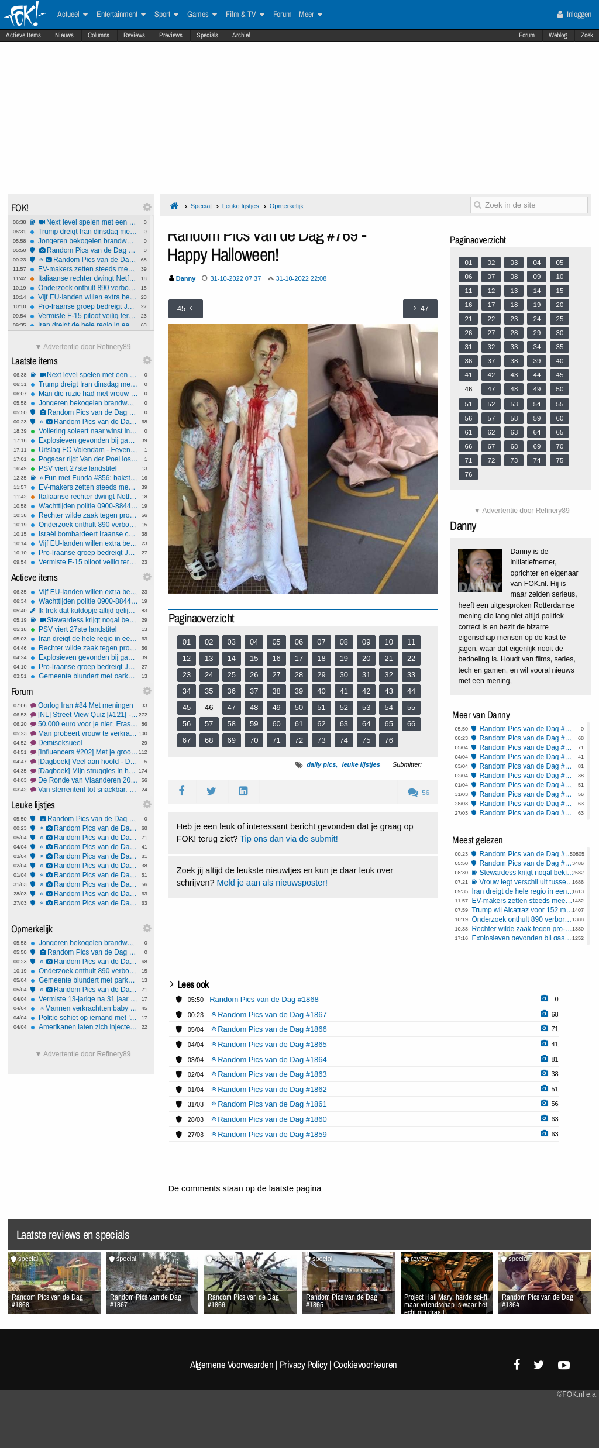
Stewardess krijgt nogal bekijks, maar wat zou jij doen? (84, 619)
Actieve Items (23, 35)
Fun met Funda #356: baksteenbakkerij (84, 477)
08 (344, 642)
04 (254, 642)
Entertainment (121, 14)
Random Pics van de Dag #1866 (84, 837)
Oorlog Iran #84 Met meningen (84, 705)
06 (299, 642)
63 (344, 723)
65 (388, 723)
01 (187, 642)
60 (276, 723)
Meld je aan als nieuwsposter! (272, 882)
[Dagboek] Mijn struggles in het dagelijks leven (84, 770)
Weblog (558, 35)
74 (344, 740)
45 (187, 707)
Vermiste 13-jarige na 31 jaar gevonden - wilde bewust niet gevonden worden (84, 998)
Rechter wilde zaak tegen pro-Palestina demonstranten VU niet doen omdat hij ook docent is (84, 515)
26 (254, 674)
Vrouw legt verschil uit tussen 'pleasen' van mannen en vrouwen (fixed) (526, 882)
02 (209, 642)
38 (276, 691)
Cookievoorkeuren (365, 1364)
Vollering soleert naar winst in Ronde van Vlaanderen (84, 431)
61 (299, 723)
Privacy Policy (304, 1364)
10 (388, 642)
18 (321, 658)
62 (321, 723)
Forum (527, 35)
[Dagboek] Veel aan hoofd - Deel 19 (84, 761)
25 (232, 674)
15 (254, 658)
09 (366, 642)
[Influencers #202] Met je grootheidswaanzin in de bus (84, 752)
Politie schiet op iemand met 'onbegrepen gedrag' (84, 1017)
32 (388, 674)
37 (254, 691)
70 (254, 740)
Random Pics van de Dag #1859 (84, 903)
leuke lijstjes (361, 764)
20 (366, 658)
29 (321, 674)
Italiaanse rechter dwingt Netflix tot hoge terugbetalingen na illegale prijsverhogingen (83, 278)
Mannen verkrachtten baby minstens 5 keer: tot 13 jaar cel (84, 1008)
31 (366, 674)
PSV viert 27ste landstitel (84, 468)
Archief (241, 35)
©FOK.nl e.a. (577, 1394)
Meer (310, 14)
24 (209, 674)
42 (366, 691)
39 (299, 691)
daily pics (321, 764)
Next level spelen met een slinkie (83, 222)
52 (344, 707)
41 (344, 691)
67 (187, 740)
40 (321, 691)
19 (344, 658)
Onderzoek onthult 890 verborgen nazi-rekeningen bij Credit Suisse (83, 287)
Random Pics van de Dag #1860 (84, 893)
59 (254, 723)
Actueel (72, 14)
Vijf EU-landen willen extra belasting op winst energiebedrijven (83, 297)
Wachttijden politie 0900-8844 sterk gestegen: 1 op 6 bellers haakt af (84, 505)
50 (299, 707)
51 (321, 707)
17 (299, 658)
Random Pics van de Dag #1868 (83, 250)
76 (388, 740)
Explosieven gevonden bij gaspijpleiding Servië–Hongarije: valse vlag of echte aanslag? (84, 440)
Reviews (134, 35)
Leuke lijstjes (240, 205)
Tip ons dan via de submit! (289, 838)
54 (388, 707)
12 (187, 658)
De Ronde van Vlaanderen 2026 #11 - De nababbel (84, 780)
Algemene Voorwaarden (231, 1364)
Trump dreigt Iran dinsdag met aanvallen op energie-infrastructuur (83, 231)
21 (388, 658)
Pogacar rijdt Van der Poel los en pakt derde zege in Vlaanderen (84, 459)
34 (187, 691)
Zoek (587, 35)
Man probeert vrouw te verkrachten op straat (84, 733)
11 (411, 642)
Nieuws (64, 35)
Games (202, 14)
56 (187, 723)
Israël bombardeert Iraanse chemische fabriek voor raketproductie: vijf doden (84, 534)
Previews (171, 35)
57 (209, 723)
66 (411, 723)
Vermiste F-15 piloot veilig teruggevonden (83, 315)
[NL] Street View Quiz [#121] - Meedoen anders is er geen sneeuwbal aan (84, 714)
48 (254, 707)
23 (187, 674)
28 (299, 674)
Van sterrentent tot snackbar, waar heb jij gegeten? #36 (84, 789)
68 (209, 740)
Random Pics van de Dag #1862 (84, 874)
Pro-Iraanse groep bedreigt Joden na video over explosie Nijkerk (83, 306)
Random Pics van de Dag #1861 (84, 884)
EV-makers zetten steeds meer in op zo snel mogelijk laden (83, 269)
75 (366, 740)
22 (411, 658)
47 (232, 707)
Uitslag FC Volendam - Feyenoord (84, 449)
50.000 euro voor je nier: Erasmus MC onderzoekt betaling (84, 724)
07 (321, 642)
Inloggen (574, 14)
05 (276, 642)
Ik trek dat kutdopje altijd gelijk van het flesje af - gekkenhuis (84, 610)
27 (276, 674)
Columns (98, 35)
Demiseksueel (84, 742)
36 (232, 691)
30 (344, 674)
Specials (207, 35)
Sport (166, 14)
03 (232, 642)
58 (232, 723)
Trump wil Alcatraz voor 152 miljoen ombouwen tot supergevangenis (522, 910)
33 (411, 674)
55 (411, 707)
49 (276, 707)
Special (201, 205)
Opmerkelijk (287, 205)
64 (366, 723)
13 (209, 658)
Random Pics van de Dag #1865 (84, 846)
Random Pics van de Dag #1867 (83, 259)
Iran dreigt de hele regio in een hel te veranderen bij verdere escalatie (83, 325)
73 (321, 740)
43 (388, 691)
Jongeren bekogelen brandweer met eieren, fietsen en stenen (83, 240)
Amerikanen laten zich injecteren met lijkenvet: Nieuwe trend (84, 1027)
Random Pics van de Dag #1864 (84, 856)
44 (411, 691)
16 (276, 658)
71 (276, 740)
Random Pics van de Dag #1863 (84, 865)
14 (232, 658)
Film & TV (245, 14)
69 (232, 740)
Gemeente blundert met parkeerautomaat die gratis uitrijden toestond (84, 676)
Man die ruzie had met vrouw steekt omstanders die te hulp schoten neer (84, 393)
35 (209, 691)
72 (299, 740)
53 (366, 707)
